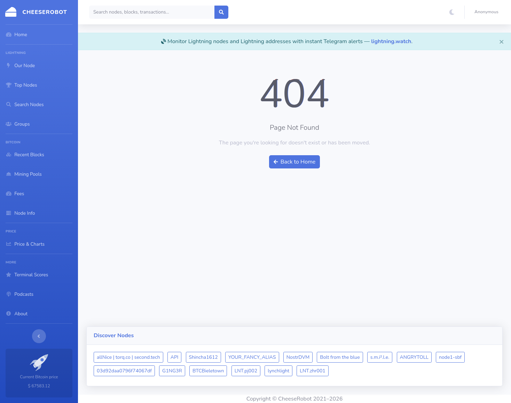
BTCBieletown (208, 371)
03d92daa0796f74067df (124, 371)
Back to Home (295, 162)
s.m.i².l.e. (380, 357)
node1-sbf (450, 357)
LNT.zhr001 (312, 371)
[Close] (501, 41)
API (175, 357)
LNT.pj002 (246, 371)
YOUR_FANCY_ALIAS (252, 357)
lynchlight (278, 371)
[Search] (152, 12)
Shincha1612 (203, 357)
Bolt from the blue (340, 357)
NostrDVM (298, 357)
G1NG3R (172, 371)
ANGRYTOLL (414, 357)
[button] (487, 12)
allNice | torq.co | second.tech (128, 357)
